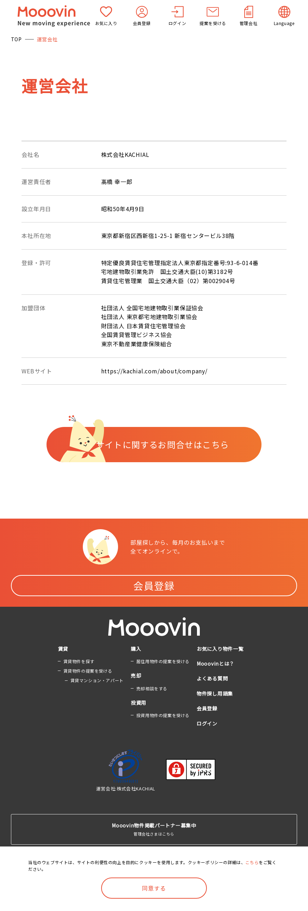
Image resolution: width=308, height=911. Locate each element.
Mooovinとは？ (215, 663)
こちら (252, 862)
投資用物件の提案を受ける (163, 715)
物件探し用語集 (215, 693)
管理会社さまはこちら (154, 829)
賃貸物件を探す (78, 661)
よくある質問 (212, 678)
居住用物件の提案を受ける (163, 661)
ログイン (207, 723)
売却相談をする (151, 688)
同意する (154, 888)
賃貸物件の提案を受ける (87, 671)
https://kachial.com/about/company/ (154, 371)
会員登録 (154, 586)
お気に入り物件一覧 (220, 648)
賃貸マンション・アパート (97, 680)
